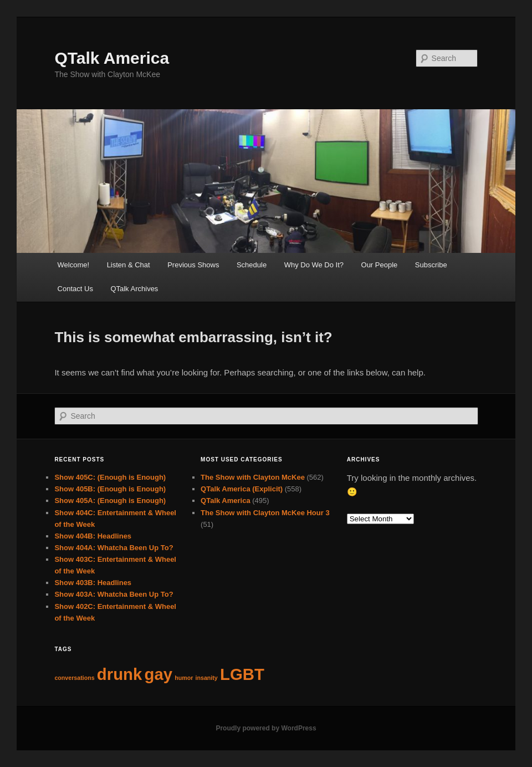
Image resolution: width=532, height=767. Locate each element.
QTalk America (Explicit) (242, 489)
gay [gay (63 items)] (158, 674)
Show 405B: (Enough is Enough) (110, 489)
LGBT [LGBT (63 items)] (242, 674)
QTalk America (111, 58)
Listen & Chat (128, 265)
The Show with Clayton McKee (253, 477)
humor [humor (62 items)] (184, 677)
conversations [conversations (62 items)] (74, 677)
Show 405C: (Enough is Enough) (110, 477)
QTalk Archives (134, 289)
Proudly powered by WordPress (266, 728)
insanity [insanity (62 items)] (207, 677)
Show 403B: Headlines (92, 582)
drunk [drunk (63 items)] (119, 674)
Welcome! (74, 265)
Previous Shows (193, 265)
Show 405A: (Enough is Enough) (110, 500)
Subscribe (431, 265)
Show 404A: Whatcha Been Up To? (113, 547)
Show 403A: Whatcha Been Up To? (113, 594)
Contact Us (75, 289)
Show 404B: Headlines (92, 536)
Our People (379, 265)
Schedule (252, 265)
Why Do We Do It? (314, 265)
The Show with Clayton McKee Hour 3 (265, 513)
